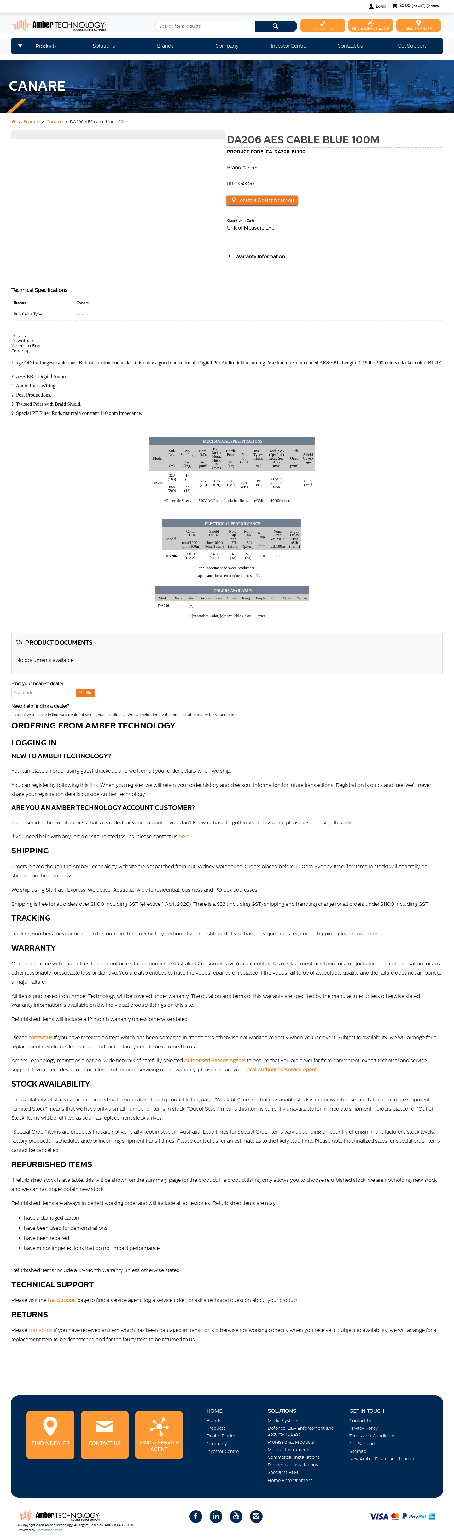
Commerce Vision (49, 1530)
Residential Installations (293, 1464)
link (94, 785)
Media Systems (284, 1420)
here (184, 836)
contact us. (367, 933)
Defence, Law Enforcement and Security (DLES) (301, 1431)
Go (88, 693)
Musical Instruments (289, 1449)
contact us (40, 1330)
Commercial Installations (294, 1457)
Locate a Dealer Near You (265, 200)
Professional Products (291, 1442)
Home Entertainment (290, 1480)
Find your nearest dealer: (37, 683)
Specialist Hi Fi (283, 1472)
